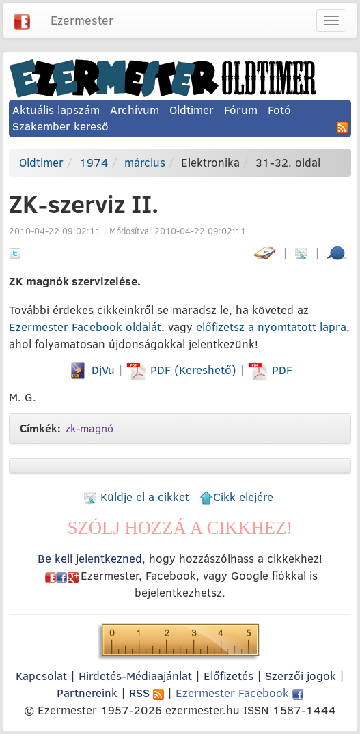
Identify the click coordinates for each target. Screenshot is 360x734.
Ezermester (82, 20)
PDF (270, 370)
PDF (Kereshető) (183, 370)
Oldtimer (191, 109)
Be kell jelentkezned (90, 558)
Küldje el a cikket (136, 497)
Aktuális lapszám (56, 109)
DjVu (91, 370)
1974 (94, 162)
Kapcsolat (41, 675)
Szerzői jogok (300, 675)
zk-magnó (89, 428)
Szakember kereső (60, 126)
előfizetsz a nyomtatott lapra (271, 327)
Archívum (134, 109)
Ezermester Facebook (239, 693)
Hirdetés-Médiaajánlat (135, 675)
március (144, 162)
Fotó (279, 109)
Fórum (241, 109)
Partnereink (87, 693)
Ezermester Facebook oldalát (85, 327)
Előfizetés (228, 675)
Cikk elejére (236, 497)
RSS (146, 693)
